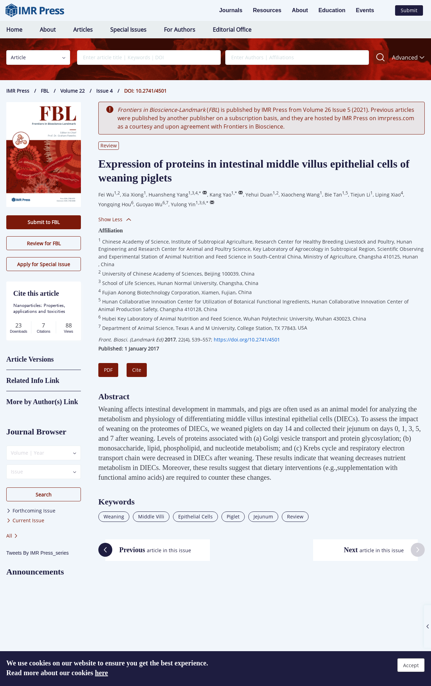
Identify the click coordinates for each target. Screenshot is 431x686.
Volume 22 (72, 90)
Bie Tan (333, 194)
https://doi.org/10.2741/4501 (247, 339)
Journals (230, 10)
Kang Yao (220, 194)
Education (331, 10)
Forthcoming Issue (30, 510)
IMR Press (17, 90)
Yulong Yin (183, 204)
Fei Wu (106, 194)
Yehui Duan (259, 194)
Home (14, 29)
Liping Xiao (388, 194)
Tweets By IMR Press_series (37, 553)
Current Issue (25, 520)
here (101, 673)
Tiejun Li (360, 194)
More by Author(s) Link (42, 402)
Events (365, 10)
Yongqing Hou (114, 204)
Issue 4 (104, 90)
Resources (267, 10)
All (12, 535)
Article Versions (30, 359)
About (300, 10)
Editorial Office (232, 29)
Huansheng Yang (168, 194)
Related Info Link (32, 380)
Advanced (408, 57)
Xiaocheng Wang (300, 194)
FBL (45, 90)
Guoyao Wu (149, 204)
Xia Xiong (133, 194)
